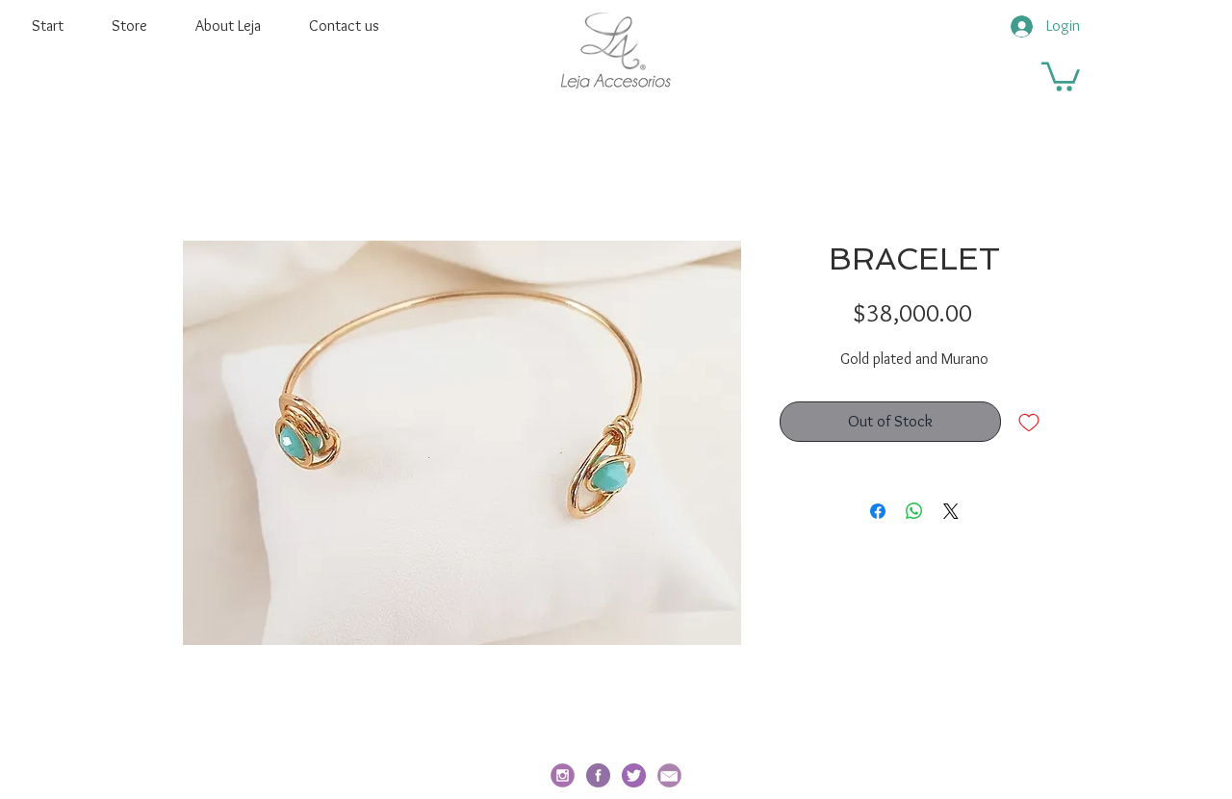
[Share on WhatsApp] (914, 511)
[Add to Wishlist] (1029, 421)
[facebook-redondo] (598, 775)
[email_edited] (669, 775)
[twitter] (634, 775)
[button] (1060, 75)
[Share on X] (950, 511)
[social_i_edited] (563, 775)
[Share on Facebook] (877, 511)
